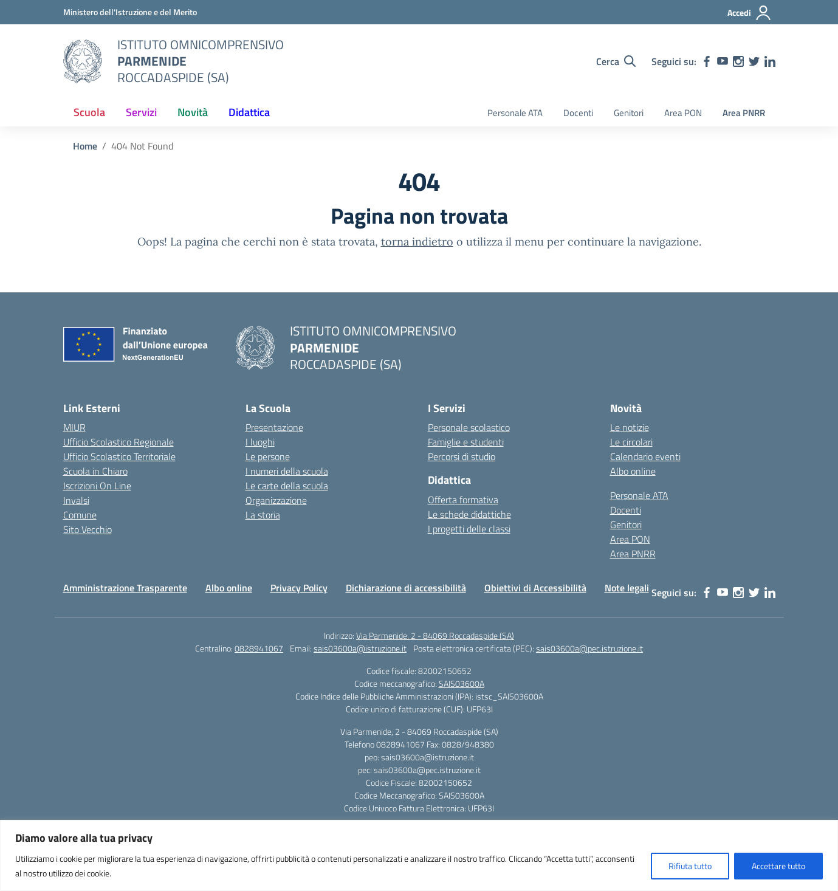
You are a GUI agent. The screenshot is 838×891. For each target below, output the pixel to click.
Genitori (629, 113)
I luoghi (260, 442)
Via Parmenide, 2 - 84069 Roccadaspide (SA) (435, 635)
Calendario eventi (645, 456)
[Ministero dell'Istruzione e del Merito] (130, 11)
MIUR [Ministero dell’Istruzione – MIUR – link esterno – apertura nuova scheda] (74, 427)
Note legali (627, 587)
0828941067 (259, 648)
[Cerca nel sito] (615, 61)
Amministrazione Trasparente (125, 587)
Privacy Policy (299, 587)
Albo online (633, 471)
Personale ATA (515, 113)
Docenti (578, 113)
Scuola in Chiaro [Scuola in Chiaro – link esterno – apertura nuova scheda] (95, 471)
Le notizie (629, 427)
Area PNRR (744, 113)
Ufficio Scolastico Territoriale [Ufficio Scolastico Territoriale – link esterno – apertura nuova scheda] (119, 456)
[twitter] (754, 61)
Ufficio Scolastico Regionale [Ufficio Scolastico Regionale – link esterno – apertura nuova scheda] (118, 442)
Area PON (683, 113)
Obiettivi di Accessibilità (535, 587)
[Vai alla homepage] (82, 61)
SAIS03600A (461, 683)
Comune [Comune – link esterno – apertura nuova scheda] (80, 514)
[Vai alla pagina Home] (85, 146)
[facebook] (706, 61)
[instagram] (738, 61)
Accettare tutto (778, 865)
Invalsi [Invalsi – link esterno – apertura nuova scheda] (76, 500)
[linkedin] (769, 61)
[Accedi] (749, 13)
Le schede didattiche (469, 514)
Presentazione (274, 427)
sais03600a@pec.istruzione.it (589, 648)
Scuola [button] (89, 112)
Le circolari (631, 442)
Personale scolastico (469, 427)
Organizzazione (276, 500)
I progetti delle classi (469, 528)
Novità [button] (192, 112)
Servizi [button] (141, 112)
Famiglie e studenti (466, 442)
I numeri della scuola (287, 471)
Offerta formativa (463, 499)
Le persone (268, 456)
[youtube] (722, 61)
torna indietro (417, 242)
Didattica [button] (249, 112)
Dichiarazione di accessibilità (406, 587)
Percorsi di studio (461, 456)
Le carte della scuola (287, 485)
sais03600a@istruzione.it (360, 648)
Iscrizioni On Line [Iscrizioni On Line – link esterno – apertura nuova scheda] (97, 485)
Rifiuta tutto (690, 865)
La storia (263, 514)
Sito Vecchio (87, 529)
